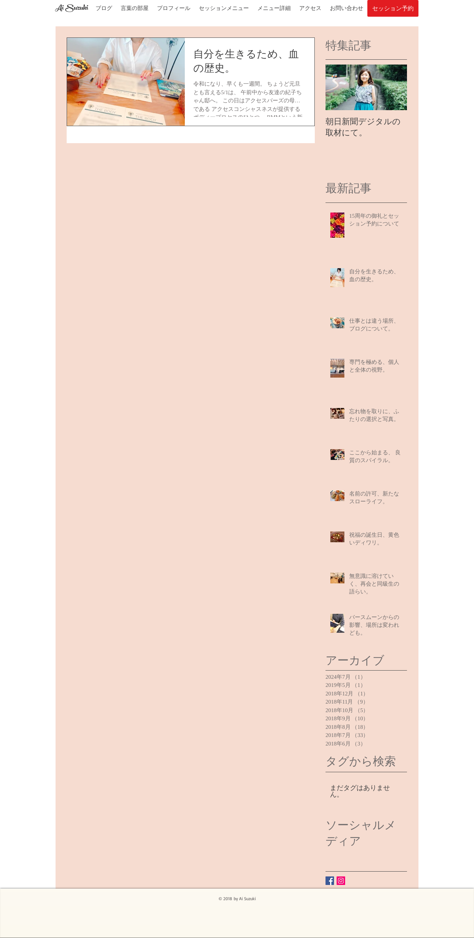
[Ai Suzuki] (71, 9)
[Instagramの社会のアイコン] (341, 880)
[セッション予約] (392, 8)
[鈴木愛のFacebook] (330, 880)
